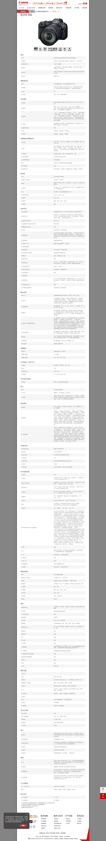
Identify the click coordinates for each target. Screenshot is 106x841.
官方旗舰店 (43, 821)
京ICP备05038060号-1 (48, 838)
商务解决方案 (41, 7)
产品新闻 (79, 818)
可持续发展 (68, 7)
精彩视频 (84, 7)
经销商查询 (43, 818)
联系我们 (75, 838)
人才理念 (68, 823)
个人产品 (21, 7)
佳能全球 (56, 838)
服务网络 (56, 821)
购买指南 (51, 7)
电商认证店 (43, 825)
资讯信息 (80, 816)
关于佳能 (76, 7)
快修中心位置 (57, 828)
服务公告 (79, 823)
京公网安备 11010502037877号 (35, 838)
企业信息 (68, 818)
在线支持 (56, 818)
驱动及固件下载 (57, 823)
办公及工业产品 (31, 7)
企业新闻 (79, 821)
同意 (23, 825)
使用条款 (61, 838)
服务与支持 (59, 7)
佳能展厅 (43, 828)
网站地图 (70, 838)
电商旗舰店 (43, 823)
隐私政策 (21, 818)
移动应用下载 (57, 825)
